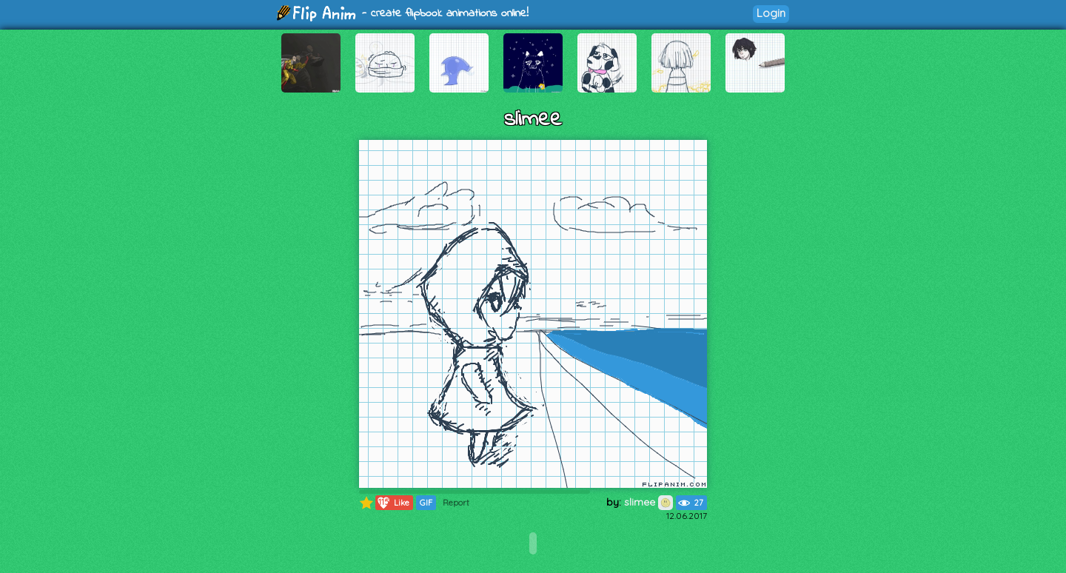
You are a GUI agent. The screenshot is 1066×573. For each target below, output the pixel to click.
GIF (426, 502)
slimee (648, 502)
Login (771, 13)
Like (392, 502)
